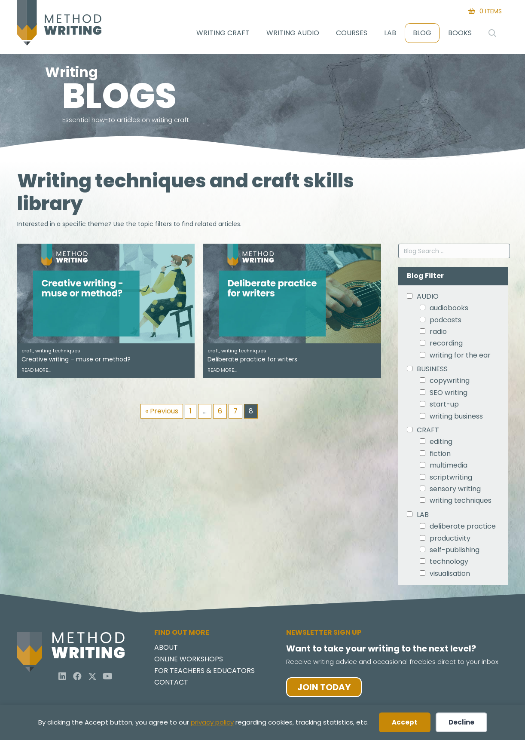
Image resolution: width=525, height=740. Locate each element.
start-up (444, 406)
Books (460, 33)
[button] (62, 678)
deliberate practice (463, 528)
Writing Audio (292, 33)
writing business (456, 418)
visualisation (450, 575)
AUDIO (428, 298)
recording (446, 345)
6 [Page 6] (220, 413)
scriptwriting (451, 479)
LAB (423, 516)
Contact (171, 685)
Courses (351, 33)
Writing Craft (223, 33)
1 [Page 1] (190, 413)
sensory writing (455, 490)
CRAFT (428, 432)
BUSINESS (432, 371)
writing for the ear (460, 357)
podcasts (445, 322)
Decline (461, 722)
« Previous (161, 413)
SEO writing (448, 394)
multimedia (448, 467)
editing (441, 444)
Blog (422, 33)
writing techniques (460, 503)
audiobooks (449, 310)
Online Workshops (188, 661)
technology (449, 563)
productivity (450, 540)
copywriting (450, 383)
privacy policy (212, 722)
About (166, 650)
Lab (390, 33)
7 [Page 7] (235, 413)
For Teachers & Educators (204, 673)
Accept (404, 722)
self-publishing (454, 552)
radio (438, 333)
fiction (440, 455)
